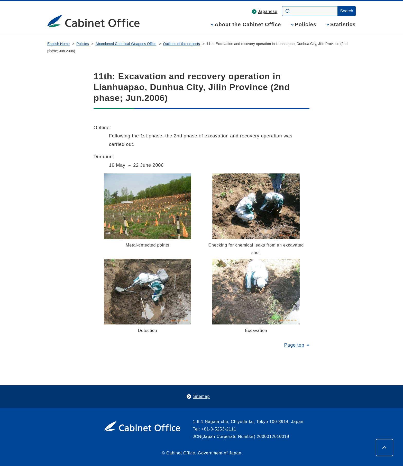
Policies (305, 24)
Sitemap (201, 396)
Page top (294, 345)
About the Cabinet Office (248, 24)
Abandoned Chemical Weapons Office (126, 44)
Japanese (268, 11)
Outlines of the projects (181, 44)
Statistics (343, 24)
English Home (58, 44)
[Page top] (384, 447)
